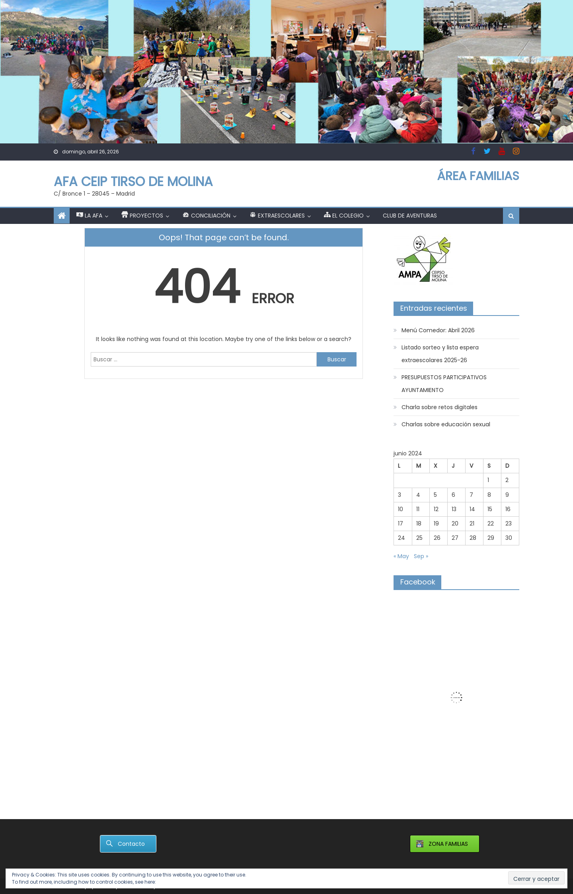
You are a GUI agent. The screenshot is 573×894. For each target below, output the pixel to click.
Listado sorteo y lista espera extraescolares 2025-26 (440, 353)
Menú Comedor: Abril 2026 (438, 330)
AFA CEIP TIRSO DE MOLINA (133, 181)
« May (401, 556)
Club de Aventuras (410, 216)
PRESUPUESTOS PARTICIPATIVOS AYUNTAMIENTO (444, 383)
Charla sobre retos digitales (439, 407)
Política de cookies (180, 881)
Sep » (421, 556)
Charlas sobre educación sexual (445, 424)
